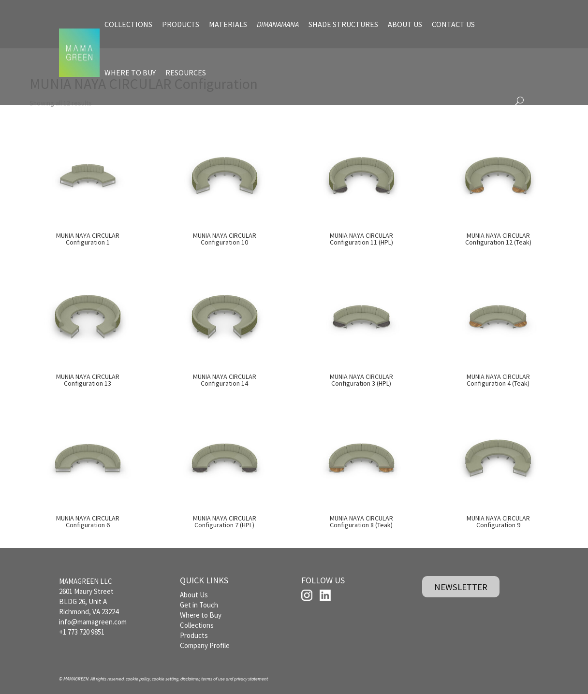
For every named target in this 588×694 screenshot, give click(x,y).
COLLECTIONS (128, 24)
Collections (197, 625)
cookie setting (165, 679)
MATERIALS (228, 24)
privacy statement (251, 679)
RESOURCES (185, 72)
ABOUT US (405, 24)
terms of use (213, 679)
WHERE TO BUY (130, 72)
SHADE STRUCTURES (343, 24)
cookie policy (138, 679)
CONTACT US (453, 24)
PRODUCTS (180, 24)
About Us (194, 594)
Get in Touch (199, 604)
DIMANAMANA (278, 24)
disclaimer (189, 679)
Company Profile (205, 645)
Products (194, 635)
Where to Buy (200, 615)
